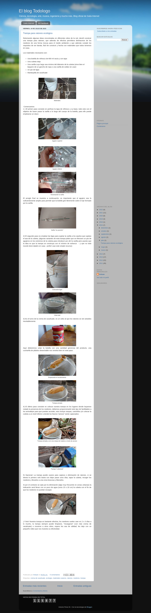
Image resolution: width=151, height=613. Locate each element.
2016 (101, 222)
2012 (101, 260)
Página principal (102, 123)
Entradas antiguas (82, 586)
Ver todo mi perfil (103, 277)
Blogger (89, 607)
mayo (103, 247)
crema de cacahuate (38, 578)
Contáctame (101, 126)
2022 (101, 210)
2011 (101, 263)
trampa (83, 578)
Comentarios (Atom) (40, 591)
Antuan (36, 575)
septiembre (105, 234)
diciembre (104, 228)
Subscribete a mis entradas (107, 31)
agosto (103, 237)
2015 (101, 225)
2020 (101, 216)
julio (102, 240)
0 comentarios (55, 575)
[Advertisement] (106, 80)
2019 (101, 219)
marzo (103, 250)
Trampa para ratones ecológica (37, 33)
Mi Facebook (43, 23)
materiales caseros (59, 578)
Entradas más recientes (34, 586)
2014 (101, 254)
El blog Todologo (34, 11)
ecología (49, 578)
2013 (101, 257)
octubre (104, 231)
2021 (101, 213)
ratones (69, 578)
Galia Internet (28, 23)
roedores (76, 578)
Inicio (60, 586)
